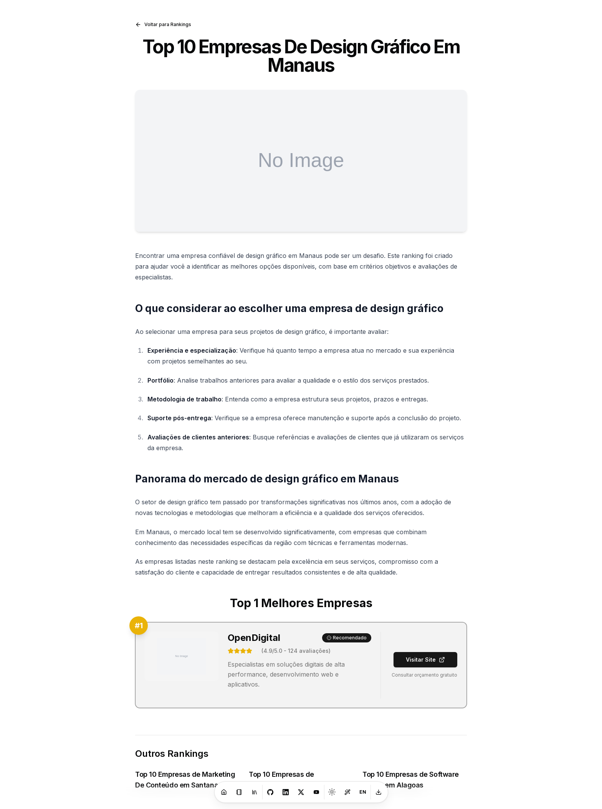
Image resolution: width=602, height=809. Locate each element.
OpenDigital (254, 637)
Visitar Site (425, 659)
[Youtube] (316, 792)
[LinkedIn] (285, 792)
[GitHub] (270, 792)
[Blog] (239, 792)
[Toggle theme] (332, 792)
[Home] (224, 792)
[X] (301, 792)
